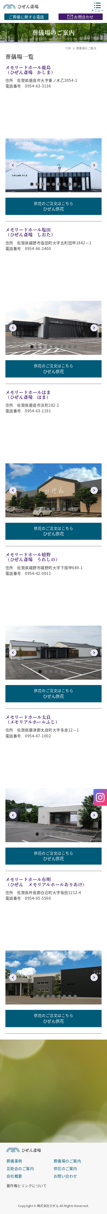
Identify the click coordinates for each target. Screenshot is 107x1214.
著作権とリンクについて (27, 1185)
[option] (53, 165)
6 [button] (59, 184)
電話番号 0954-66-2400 (28, 248)
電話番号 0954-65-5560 (28, 898)
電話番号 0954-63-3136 (28, 86)
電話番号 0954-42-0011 (28, 573)
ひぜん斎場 (20, 6)
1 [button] (32, 184)
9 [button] (75, 184)
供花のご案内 (65, 1168)
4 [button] (48, 184)
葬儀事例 (14, 1161)
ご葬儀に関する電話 (26, 16)
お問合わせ (80, 16)
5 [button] (53, 184)
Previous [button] (13, 165)
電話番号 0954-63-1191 (28, 411)
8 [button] (70, 184)
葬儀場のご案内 (67, 1161)
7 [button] (64, 184)
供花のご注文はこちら (53, 206)
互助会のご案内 (20, 1168)
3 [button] (43, 184)
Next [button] (94, 165)
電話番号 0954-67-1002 (28, 736)
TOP (68, 48)
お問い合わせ (65, 1176)
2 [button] (37, 184)
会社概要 (14, 1176)
